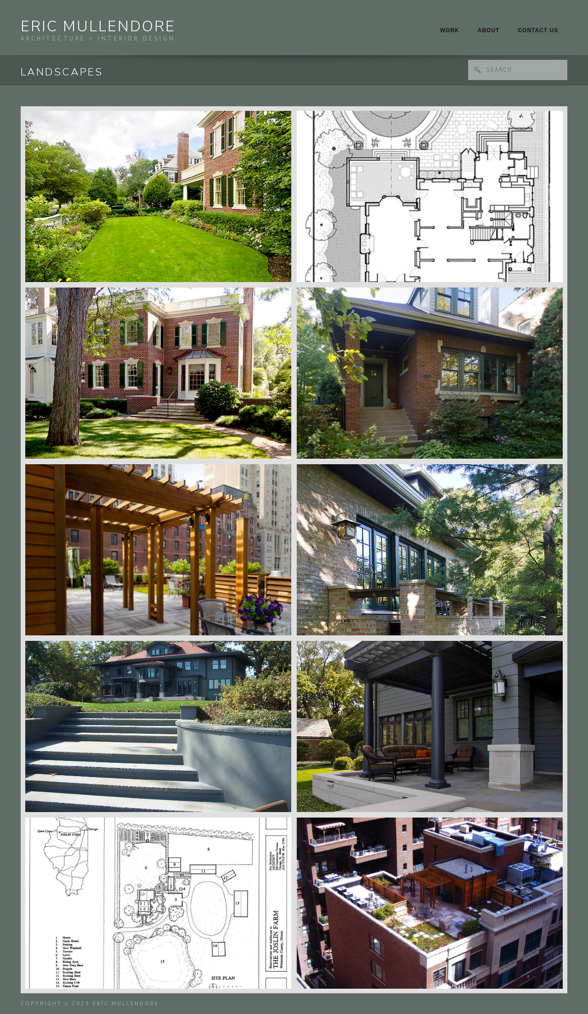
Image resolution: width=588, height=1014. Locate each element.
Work (449, 30)
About (489, 30)
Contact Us (538, 30)
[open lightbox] (158, 196)
